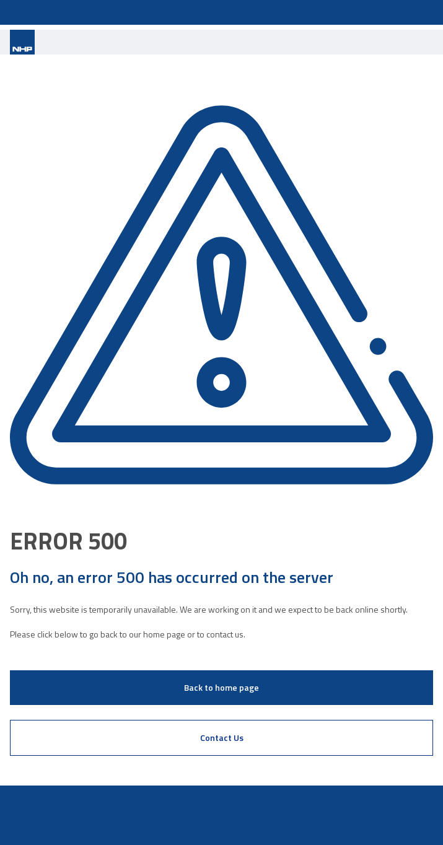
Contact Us (221, 737)
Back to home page (221, 687)
